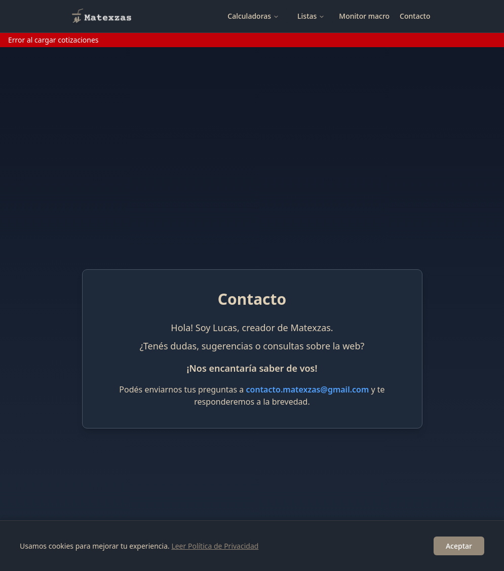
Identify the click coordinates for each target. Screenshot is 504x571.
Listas (311, 16)
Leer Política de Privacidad (214, 546)
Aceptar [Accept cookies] (459, 546)
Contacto (415, 16)
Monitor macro (364, 16)
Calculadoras (253, 16)
